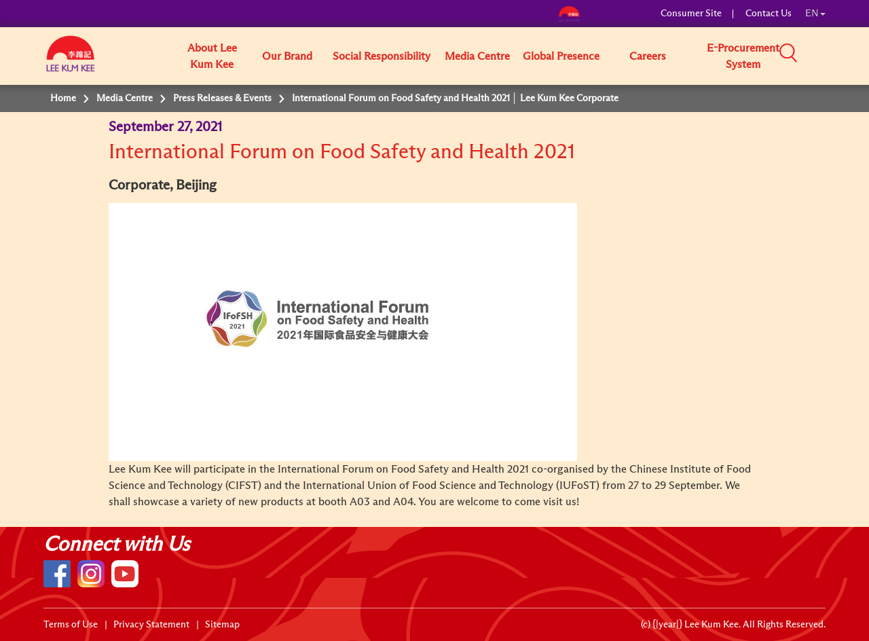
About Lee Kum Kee (212, 56)
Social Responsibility (381, 56)
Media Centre (477, 56)
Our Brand (287, 56)
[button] (830, 55)
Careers (647, 56)
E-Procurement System (743, 56)
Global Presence (561, 56)
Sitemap (222, 624)
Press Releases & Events (222, 98)
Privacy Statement (151, 624)
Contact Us (768, 13)
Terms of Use (70, 624)
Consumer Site (691, 13)
